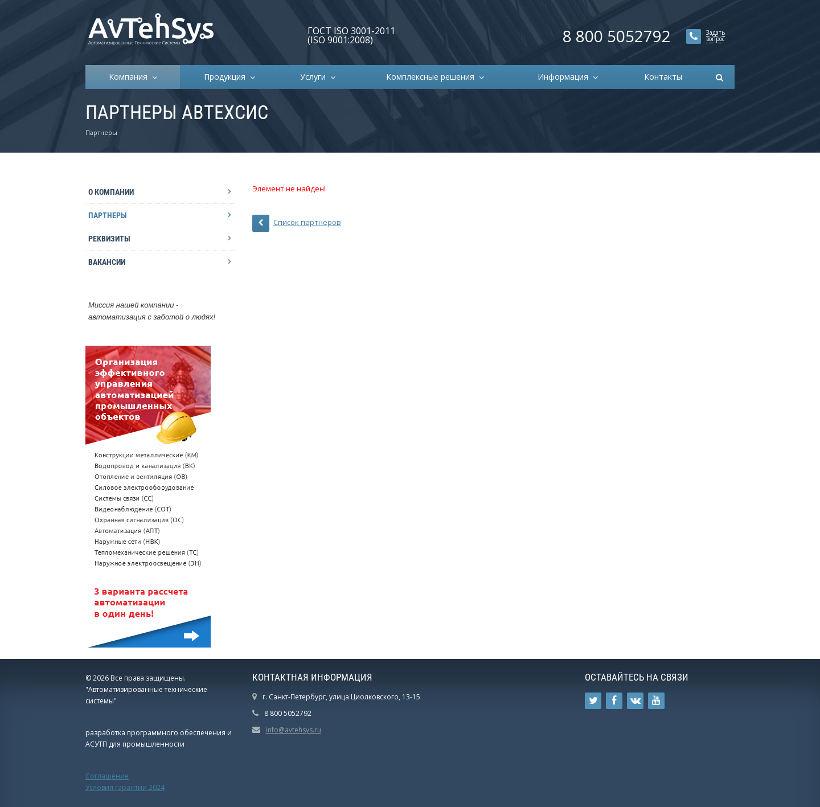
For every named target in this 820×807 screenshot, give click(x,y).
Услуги (315, 76)
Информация (565, 76)
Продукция (227, 76)
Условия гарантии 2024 (125, 787)
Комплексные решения (432, 76)
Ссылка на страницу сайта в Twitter (593, 701)
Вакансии (106, 262)
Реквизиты (109, 238)
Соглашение (107, 776)
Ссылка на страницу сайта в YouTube (656, 701)
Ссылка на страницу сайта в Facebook (614, 701)
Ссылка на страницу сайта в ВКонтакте (635, 701)
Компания (130, 76)
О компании (111, 191)
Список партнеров (296, 223)
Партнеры (107, 215)
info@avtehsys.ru (293, 730)
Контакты (663, 76)
